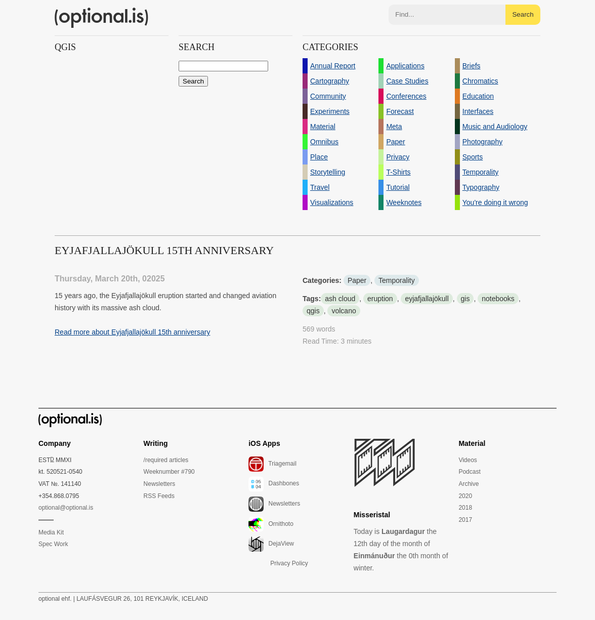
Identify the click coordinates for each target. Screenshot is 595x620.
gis (465, 299)
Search (522, 14)
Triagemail (272, 464)
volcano (343, 311)
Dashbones (273, 483)
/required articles (166, 460)
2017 (465, 519)
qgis (313, 311)
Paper (357, 280)
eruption (380, 299)
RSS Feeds (159, 496)
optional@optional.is (65, 507)
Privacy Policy (289, 563)
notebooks (498, 299)
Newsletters (160, 483)
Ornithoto (270, 524)
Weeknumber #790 (169, 471)
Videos (467, 460)
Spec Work (53, 544)
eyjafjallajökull (426, 299)
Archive (468, 483)
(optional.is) (102, 18)
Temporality (396, 280)
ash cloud (340, 299)
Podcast (469, 471)
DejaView (271, 544)
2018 (465, 507)
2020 (465, 496)
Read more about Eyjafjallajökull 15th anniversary (132, 332)
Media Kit (51, 532)
